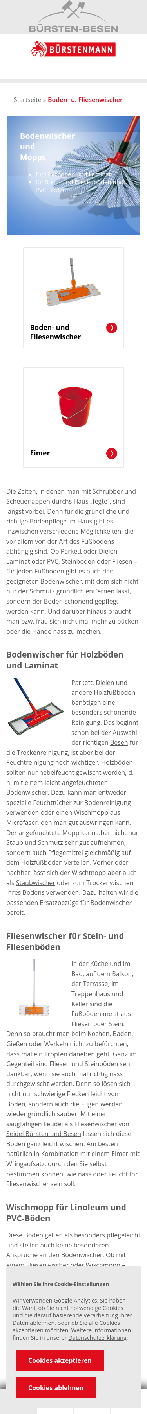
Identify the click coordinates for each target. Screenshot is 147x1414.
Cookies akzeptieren (60, 1360)
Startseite (28, 99)
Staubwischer (35, 882)
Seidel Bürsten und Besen (43, 1133)
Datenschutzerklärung (97, 1337)
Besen (119, 742)
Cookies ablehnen (56, 1388)
